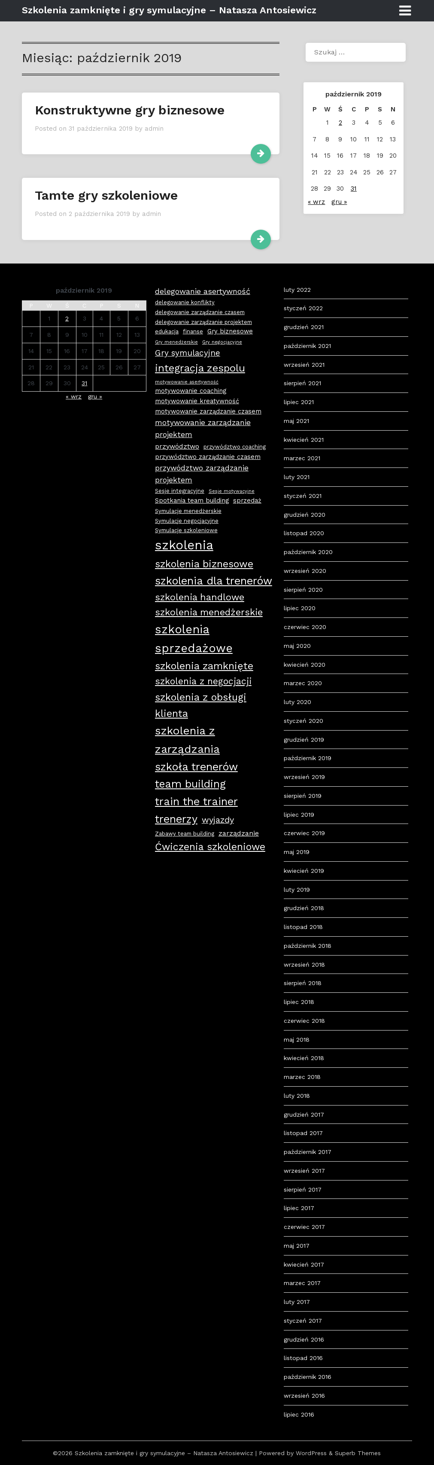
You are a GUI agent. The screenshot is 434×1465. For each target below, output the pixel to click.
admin (154, 128)
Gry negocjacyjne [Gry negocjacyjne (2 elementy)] (222, 342)
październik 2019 (307, 758)
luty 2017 (297, 1301)
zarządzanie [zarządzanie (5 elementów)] (239, 833)
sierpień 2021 (302, 383)
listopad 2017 (303, 1132)
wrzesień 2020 (305, 570)
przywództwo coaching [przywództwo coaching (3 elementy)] (234, 446)
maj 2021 (296, 420)
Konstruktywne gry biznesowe (130, 109)
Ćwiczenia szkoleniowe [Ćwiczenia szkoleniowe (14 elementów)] (210, 847)
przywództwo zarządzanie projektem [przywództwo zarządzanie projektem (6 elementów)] (202, 474)
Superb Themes (358, 1453)
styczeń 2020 (303, 720)
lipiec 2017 (299, 1207)
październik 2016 (307, 1376)
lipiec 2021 (299, 401)
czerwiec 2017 (304, 1226)
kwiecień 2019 (304, 870)
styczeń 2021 (303, 495)
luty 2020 (297, 701)
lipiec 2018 (299, 1001)
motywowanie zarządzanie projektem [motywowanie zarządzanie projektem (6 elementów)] (203, 428)
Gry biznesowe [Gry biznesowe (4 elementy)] (230, 331)
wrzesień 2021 (304, 364)
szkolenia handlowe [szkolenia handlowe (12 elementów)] (199, 597)
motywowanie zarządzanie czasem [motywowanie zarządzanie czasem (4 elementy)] (208, 411)
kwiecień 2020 (304, 664)
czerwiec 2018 (304, 1020)
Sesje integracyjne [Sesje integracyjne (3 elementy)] (179, 491)
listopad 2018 (303, 926)
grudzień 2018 (304, 908)
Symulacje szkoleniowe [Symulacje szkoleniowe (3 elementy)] (186, 530)
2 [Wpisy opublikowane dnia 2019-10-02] (340, 122)
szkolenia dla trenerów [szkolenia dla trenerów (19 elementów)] (213, 581)
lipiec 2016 (299, 1414)
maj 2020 (297, 645)
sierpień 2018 (303, 983)
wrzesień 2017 (304, 1170)
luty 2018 (297, 1095)
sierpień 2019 (303, 795)
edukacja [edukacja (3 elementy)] (167, 331)
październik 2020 (308, 551)
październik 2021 (307, 345)
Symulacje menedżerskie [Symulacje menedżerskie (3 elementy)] (188, 511)
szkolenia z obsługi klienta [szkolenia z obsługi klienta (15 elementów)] (200, 705)
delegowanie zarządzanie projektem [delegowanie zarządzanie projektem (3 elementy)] (203, 322)
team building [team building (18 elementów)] (190, 784)
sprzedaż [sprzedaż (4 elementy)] (247, 500)
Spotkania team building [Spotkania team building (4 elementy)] (192, 500)
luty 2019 (297, 889)
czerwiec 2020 (305, 626)
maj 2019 (297, 851)
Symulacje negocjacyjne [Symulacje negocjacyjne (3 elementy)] (187, 521)
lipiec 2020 (300, 608)
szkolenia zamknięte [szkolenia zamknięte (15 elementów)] (204, 666)
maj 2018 (297, 1039)
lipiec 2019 (299, 814)
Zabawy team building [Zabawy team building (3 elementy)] (184, 833)
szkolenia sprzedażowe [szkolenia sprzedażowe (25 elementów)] (194, 639)
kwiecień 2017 (304, 1264)
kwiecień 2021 (304, 439)
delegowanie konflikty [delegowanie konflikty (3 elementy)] (185, 302)
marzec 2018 (302, 1076)
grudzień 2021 (304, 327)
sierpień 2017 (303, 1189)
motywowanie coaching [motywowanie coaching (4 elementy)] (190, 391)
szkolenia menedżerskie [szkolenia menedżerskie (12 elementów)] (209, 612)
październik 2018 (307, 945)
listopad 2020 (304, 533)
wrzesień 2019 (304, 776)
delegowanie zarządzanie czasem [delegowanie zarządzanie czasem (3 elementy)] (200, 312)
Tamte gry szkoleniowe (106, 195)
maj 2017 (297, 1245)
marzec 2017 (302, 1282)
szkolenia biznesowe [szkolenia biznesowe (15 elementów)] (204, 564)
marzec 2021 (302, 458)
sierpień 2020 (303, 589)
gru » (339, 202)
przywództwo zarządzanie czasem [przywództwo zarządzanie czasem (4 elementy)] (208, 457)
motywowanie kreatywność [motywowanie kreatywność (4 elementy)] (197, 401)
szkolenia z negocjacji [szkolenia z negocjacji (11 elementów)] (203, 681)
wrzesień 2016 (304, 1395)
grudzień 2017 (304, 1114)
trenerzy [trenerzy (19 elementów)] (176, 819)
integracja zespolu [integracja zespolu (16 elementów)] (200, 368)
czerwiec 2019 (304, 833)
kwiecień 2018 (304, 1058)
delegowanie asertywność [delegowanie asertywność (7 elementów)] (202, 291)
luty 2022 (297, 289)
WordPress (311, 1453)
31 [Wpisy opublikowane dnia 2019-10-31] (354, 188)
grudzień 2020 (304, 514)
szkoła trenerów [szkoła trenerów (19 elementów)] (196, 767)
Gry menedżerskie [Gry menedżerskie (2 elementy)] (176, 342)
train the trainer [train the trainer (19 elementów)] (196, 801)
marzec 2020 (303, 683)
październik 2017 (307, 1151)
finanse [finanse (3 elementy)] (193, 331)
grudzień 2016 (304, 1339)
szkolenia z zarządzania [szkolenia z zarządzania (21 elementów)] (187, 739)
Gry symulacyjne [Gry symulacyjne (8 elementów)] (187, 353)
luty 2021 (297, 476)
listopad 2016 (303, 1357)
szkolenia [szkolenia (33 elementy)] (184, 545)
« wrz (316, 202)
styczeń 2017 (303, 1320)
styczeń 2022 (303, 308)
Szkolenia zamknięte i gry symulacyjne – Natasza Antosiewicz (169, 10)
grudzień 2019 (304, 739)
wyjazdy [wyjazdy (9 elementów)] (218, 820)
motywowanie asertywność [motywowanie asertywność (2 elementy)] (187, 382)
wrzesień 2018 (304, 964)
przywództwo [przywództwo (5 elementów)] (177, 446)
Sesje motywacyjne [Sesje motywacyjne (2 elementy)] (232, 491)
